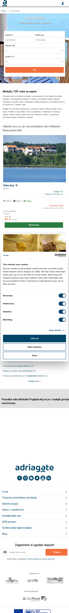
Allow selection (34, 347)
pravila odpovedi (48, 559)
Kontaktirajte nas (11, 515)
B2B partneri (9, 521)
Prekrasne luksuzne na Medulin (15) (18, 366)
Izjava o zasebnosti (13, 509)
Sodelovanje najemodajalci (17, 527)
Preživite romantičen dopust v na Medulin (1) (25, 376)
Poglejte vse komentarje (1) (54, 194)
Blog (4, 533)
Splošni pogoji (10, 503)
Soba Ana (8, 185)
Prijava (56, 552)
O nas (5, 491)
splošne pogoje (33, 559)
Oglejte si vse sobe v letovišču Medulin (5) (19, 371)
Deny (34, 355)
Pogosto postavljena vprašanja (19, 497)
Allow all (35, 338)
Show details (55, 330)
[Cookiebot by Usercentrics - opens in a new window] (54, 255)
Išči (34, 70)
